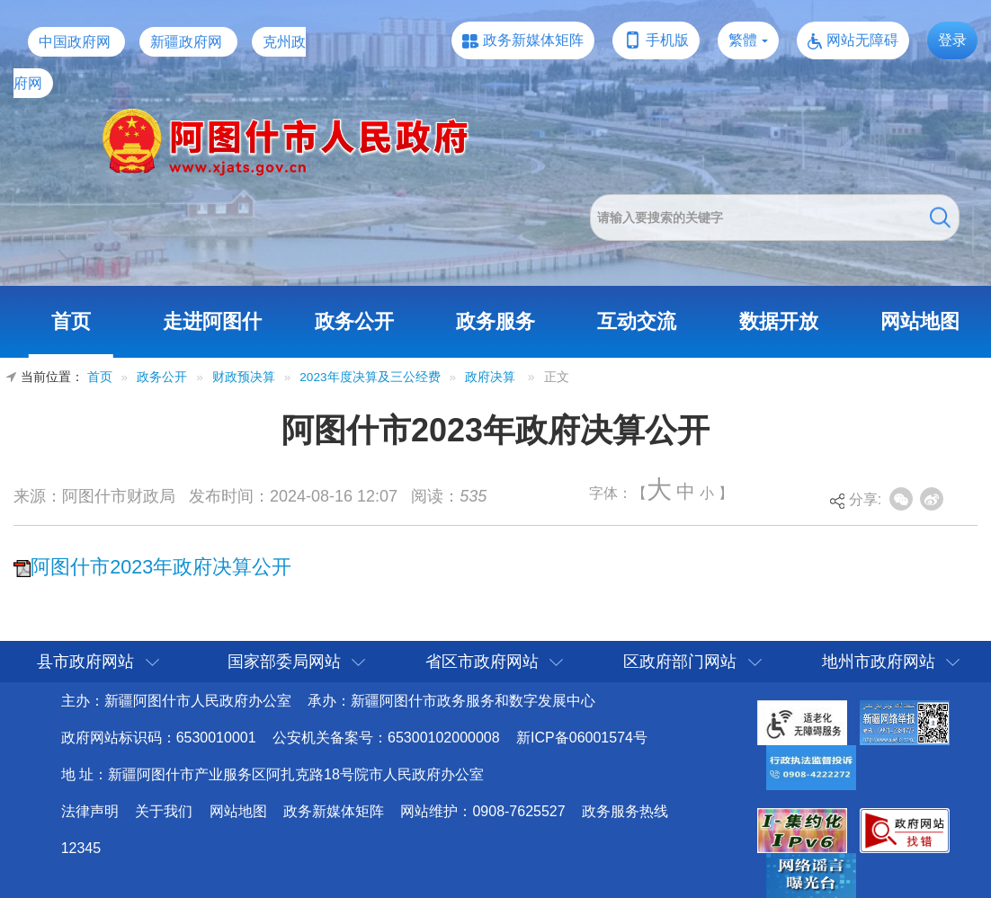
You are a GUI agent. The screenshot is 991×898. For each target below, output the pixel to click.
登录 (952, 40)
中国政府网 (75, 41)
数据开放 (778, 321)
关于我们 (163, 811)
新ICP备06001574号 (581, 737)
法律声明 (90, 811)
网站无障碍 (862, 40)
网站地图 (920, 321)
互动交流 (636, 321)
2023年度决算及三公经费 (369, 377)
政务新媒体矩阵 (533, 40)
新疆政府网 (186, 41)
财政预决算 (243, 377)
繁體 (742, 40)
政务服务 (495, 321)
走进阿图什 (212, 321)
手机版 (667, 40)
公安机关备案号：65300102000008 (386, 737)
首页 (71, 321)
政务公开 (354, 321)
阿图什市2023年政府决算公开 (161, 567)
